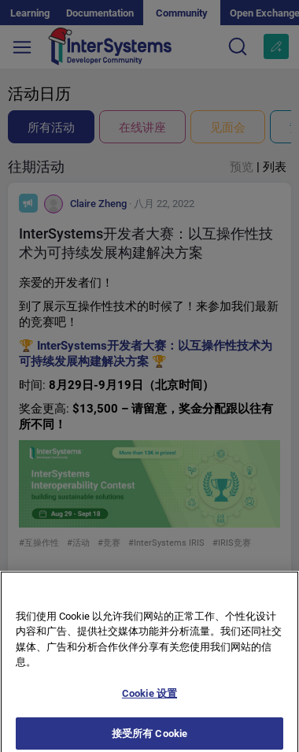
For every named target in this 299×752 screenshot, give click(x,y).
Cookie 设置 (149, 699)
